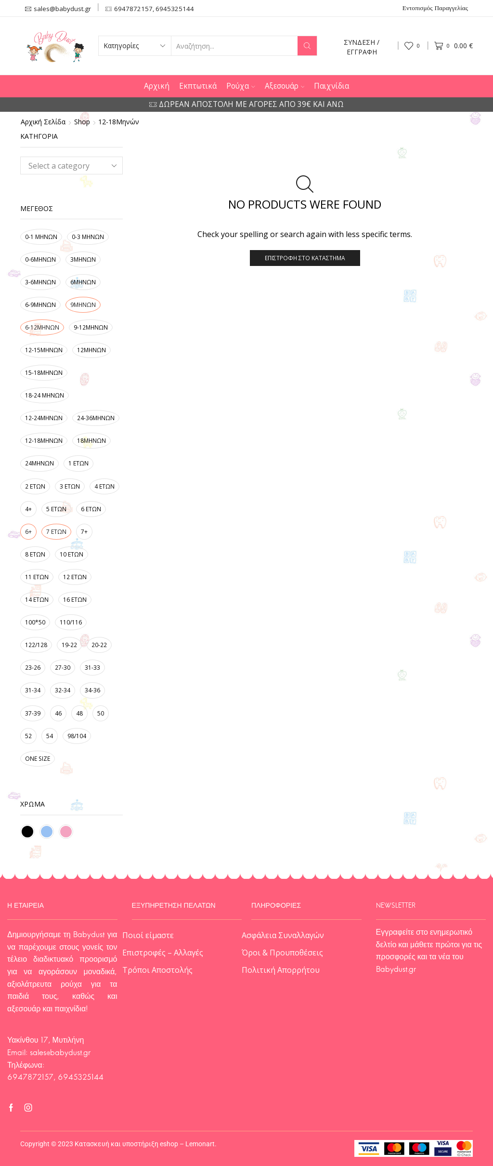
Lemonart (200, 1144)
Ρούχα (240, 86)
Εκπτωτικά (198, 86)
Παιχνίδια (331, 86)
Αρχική (156, 86)
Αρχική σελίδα (43, 122)
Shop (82, 122)
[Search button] (307, 45)
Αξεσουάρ (285, 86)
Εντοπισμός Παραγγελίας (435, 9)
